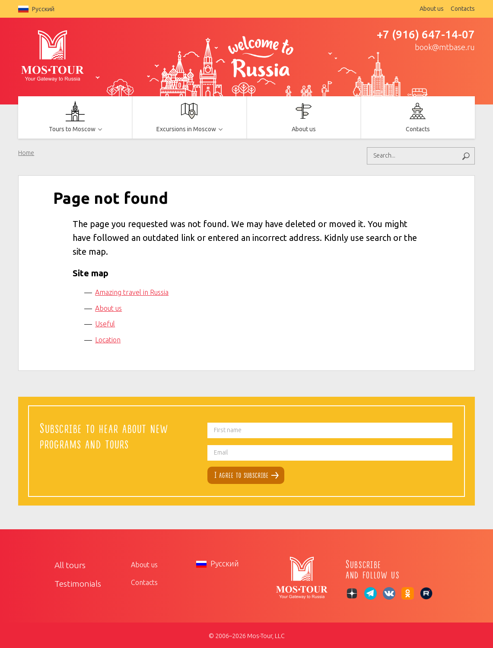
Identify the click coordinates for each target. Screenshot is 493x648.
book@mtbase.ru (445, 47)
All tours (67, 563)
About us (432, 8)
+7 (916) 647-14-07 (426, 34)
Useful (105, 322)
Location (108, 338)
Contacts (463, 8)
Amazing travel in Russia (132, 291)
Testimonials (73, 581)
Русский (36, 9)
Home (26, 152)
